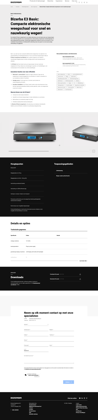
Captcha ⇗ (37, 376)
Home (12, 6)
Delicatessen (60, 89)
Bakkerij (77, 80)
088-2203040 (15, 410)
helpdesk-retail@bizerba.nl (35, 318)
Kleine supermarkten (62, 83)
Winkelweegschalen (25, 6)
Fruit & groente (71, 87)
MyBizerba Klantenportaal (35, 406)
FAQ (30, 412)
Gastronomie (60, 76)
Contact (31, 408)
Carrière (31, 409)
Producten (17, 6)
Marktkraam (60, 80)
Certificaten (79, 411)
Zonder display (69, 85)
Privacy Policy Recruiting (81, 408)
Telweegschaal (61, 85)
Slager (70, 83)
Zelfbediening (80, 83)
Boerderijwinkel (68, 89)
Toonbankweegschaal (74, 78)
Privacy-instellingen (80, 412)
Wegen (67, 76)
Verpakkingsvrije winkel (62, 78)
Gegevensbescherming (81, 406)
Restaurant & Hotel (61, 87)
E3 (74, 83)
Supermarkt (73, 76)
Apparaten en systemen (79, 85)
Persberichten (32, 411)
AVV (77, 409)
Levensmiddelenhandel (77, 74)
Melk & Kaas (79, 87)
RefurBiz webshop (33, 414)
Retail (69, 74)
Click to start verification (33, 375)
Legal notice (79, 404)
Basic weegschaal (34, 6)
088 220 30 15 (32, 320)
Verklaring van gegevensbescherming (33, 369)
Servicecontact (32, 404)
